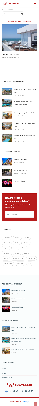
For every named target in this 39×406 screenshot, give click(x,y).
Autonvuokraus (7, 378)
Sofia (15, 184)
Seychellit (20, 263)
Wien (16, 243)
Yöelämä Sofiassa (19, 181)
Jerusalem (16, 173)
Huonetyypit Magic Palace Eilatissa (25, 113)
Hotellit (4, 369)
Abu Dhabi (7, 237)
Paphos (6, 248)
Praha (17, 253)
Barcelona (31, 258)
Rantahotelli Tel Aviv (10, 54)
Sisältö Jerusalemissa (20, 170)
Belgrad (16, 162)
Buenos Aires (8, 263)
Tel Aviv (26, 243)
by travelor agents (7, 57)
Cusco (5, 258)
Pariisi (27, 237)
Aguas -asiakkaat (18, 258)
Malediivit (7, 243)
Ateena (17, 237)
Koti (2, 9)
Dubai (15, 248)
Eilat (15, 95)
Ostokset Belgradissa (20, 159)
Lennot (4, 373)
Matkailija (26, 402)
